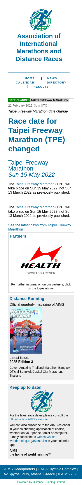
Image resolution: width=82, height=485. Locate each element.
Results (41, 86)
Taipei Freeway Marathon (49, 100)
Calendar (25, 82)
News (52, 78)
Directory (56, 82)
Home (30, 78)
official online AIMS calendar (29, 419)
